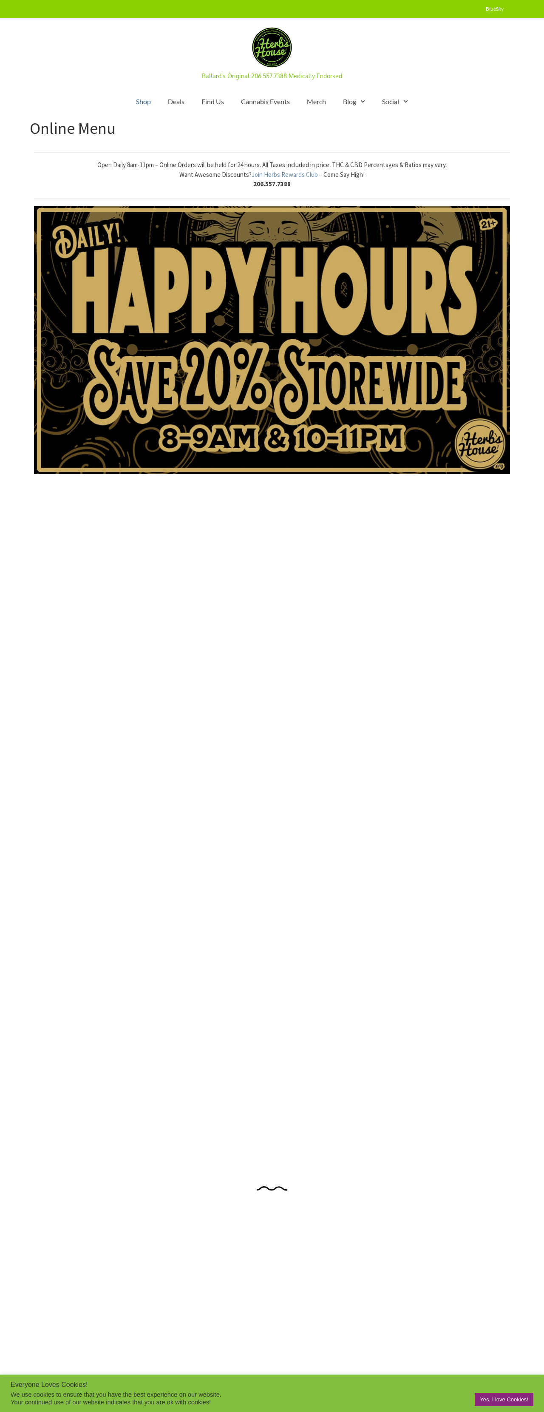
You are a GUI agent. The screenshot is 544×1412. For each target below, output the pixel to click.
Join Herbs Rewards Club (285, 174)
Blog (354, 101)
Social (395, 101)
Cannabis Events (265, 101)
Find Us (212, 101)
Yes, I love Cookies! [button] (504, 1399)
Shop (143, 101)
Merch (316, 101)
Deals (176, 101)
